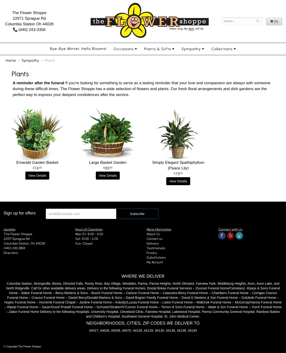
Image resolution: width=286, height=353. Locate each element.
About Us (153, 234)
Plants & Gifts (157, 49)
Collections (221, 49)
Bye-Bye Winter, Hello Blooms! (78, 48)
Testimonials (156, 248)
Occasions (124, 49)
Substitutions (156, 258)
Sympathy (191, 49)
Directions (11, 253)
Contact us (154, 239)
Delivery (153, 244)
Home (11, 60)
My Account (155, 262)
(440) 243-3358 (29, 29)
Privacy (152, 253)
